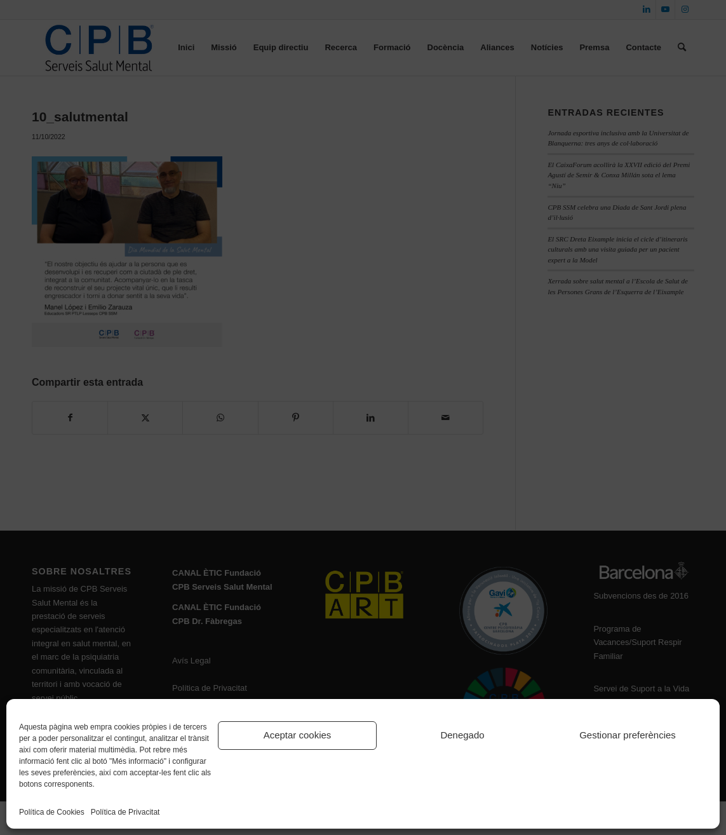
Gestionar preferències (627, 735)
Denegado (462, 735)
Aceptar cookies (298, 735)
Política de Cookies (51, 812)
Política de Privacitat (125, 812)
